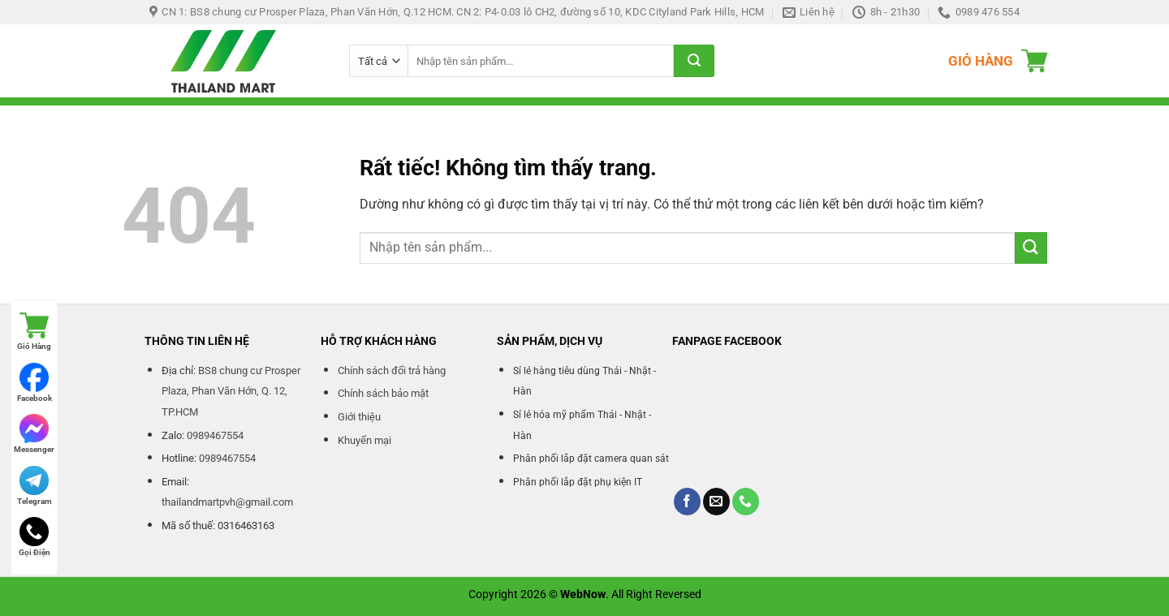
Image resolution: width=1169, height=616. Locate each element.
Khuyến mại (364, 440)
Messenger (34, 434)
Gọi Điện (34, 537)
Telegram (34, 486)
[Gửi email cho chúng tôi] (716, 501)
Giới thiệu (359, 417)
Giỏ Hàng (34, 331)
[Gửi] (694, 61)
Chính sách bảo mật (383, 393)
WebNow (583, 594)
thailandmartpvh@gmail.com (227, 502)
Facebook (34, 383)
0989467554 (215, 435)
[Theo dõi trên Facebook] (687, 501)
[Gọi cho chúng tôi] (745, 501)
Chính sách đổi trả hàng (392, 370)
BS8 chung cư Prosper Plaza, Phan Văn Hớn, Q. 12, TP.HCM (231, 391)
